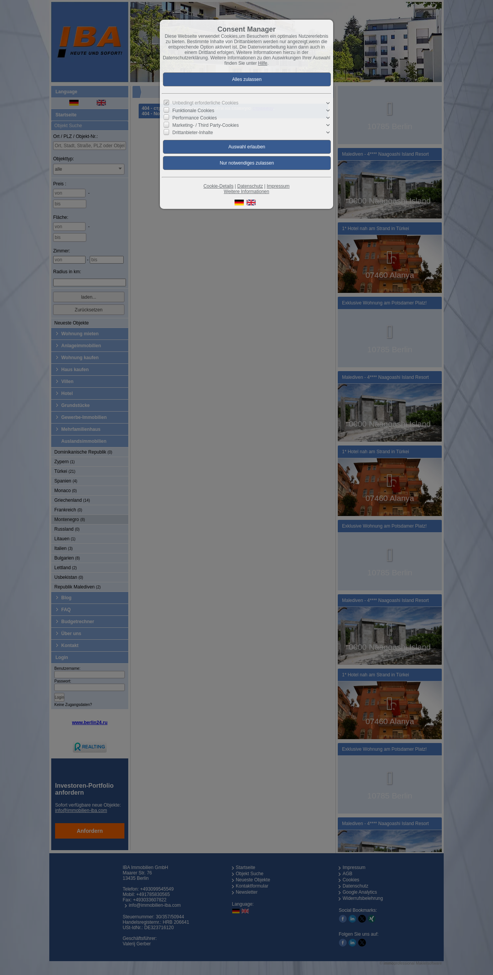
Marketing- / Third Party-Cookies (206, 125)
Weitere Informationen (246, 191)
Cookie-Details (218, 186)
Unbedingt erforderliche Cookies (205, 103)
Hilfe (262, 63)
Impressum (278, 186)
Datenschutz (250, 186)
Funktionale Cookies (194, 110)
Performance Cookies (195, 118)
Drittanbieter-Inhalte (193, 132)
